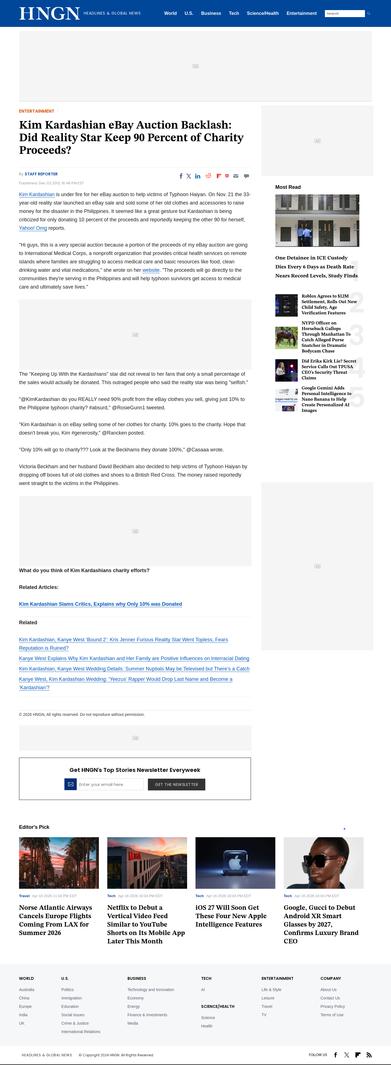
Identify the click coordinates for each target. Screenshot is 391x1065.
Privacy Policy (332, 1006)
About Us (328, 989)
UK (21, 1023)
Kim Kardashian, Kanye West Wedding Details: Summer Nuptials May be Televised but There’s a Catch (134, 669)
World (170, 13)
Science (208, 1017)
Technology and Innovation (150, 989)
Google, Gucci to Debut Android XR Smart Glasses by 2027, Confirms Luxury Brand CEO (321, 925)
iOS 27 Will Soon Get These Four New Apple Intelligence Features (231, 916)
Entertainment (302, 13)
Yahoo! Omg (33, 228)
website (151, 270)
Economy (135, 998)
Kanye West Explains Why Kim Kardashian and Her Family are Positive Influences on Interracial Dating (134, 658)
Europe (25, 1006)
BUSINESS (136, 978)
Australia (26, 989)
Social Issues (72, 1015)
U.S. (189, 13)
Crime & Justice (75, 1023)
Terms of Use (331, 1015)
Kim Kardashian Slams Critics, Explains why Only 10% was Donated (100, 604)
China (24, 998)
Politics (67, 989)
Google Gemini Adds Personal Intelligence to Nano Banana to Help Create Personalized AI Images (327, 399)
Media (132, 1023)
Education (70, 1006)
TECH (206, 978)
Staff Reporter (41, 174)
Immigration (71, 998)
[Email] (236, 176)
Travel (24, 896)
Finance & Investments (147, 1015)
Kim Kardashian (37, 194)
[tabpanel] (63, 889)
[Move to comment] (247, 176)
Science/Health (263, 13)
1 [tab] (344, 829)
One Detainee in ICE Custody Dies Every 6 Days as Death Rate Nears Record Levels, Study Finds (316, 267)
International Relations (80, 1031)
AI (203, 989)
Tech (234, 13)
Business (211, 13)
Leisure (268, 998)
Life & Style (271, 989)
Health (206, 1026)
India (23, 1015)
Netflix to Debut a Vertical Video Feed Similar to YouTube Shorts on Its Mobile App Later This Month (146, 925)
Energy (133, 1006)
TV (264, 1015)
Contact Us (330, 998)
